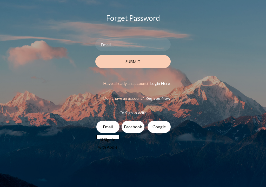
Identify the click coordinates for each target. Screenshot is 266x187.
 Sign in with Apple (107, 138)
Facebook (133, 126)
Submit (132, 61)
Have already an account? (136, 83)
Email (108, 126)
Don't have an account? (136, 98)
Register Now (157, 98)
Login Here (159, 83)
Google (159, 126)
